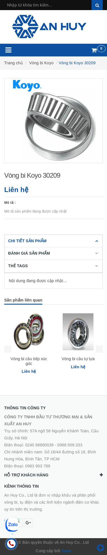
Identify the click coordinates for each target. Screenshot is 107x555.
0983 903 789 (37, 466)
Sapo (66, 551)
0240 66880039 (39, 445)
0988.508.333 (69, 445)
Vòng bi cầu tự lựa (78, 359)
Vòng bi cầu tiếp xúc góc (29, 361)
